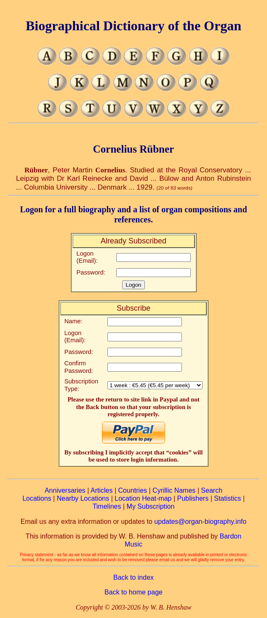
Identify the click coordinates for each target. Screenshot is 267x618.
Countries (132, 490)
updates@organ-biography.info (200, 521)
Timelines (107, 506)
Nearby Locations (83, 498)
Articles (101, 490)
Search (211, 490)
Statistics (227, 498)
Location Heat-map (143, 498)
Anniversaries (65, 490)
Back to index (133, 577)
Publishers (192, 498)
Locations (36, 498)
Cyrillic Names (173, 490)
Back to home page (133, 592)
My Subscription (151, 506)
